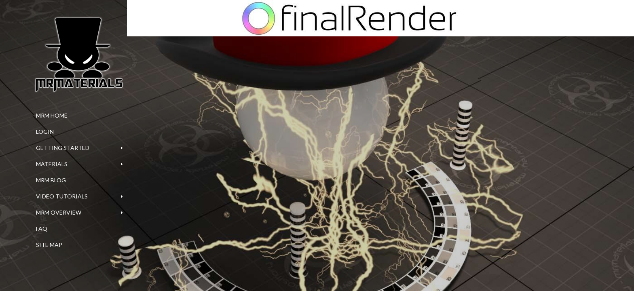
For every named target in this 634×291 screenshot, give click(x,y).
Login (45, 131)
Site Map (49, 244)
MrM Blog (51, 180)
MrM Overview (58, 212)
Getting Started (62, 147)
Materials (52, 163)
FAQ (41, 228)
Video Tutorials (62, 196)
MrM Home (52, 115)
